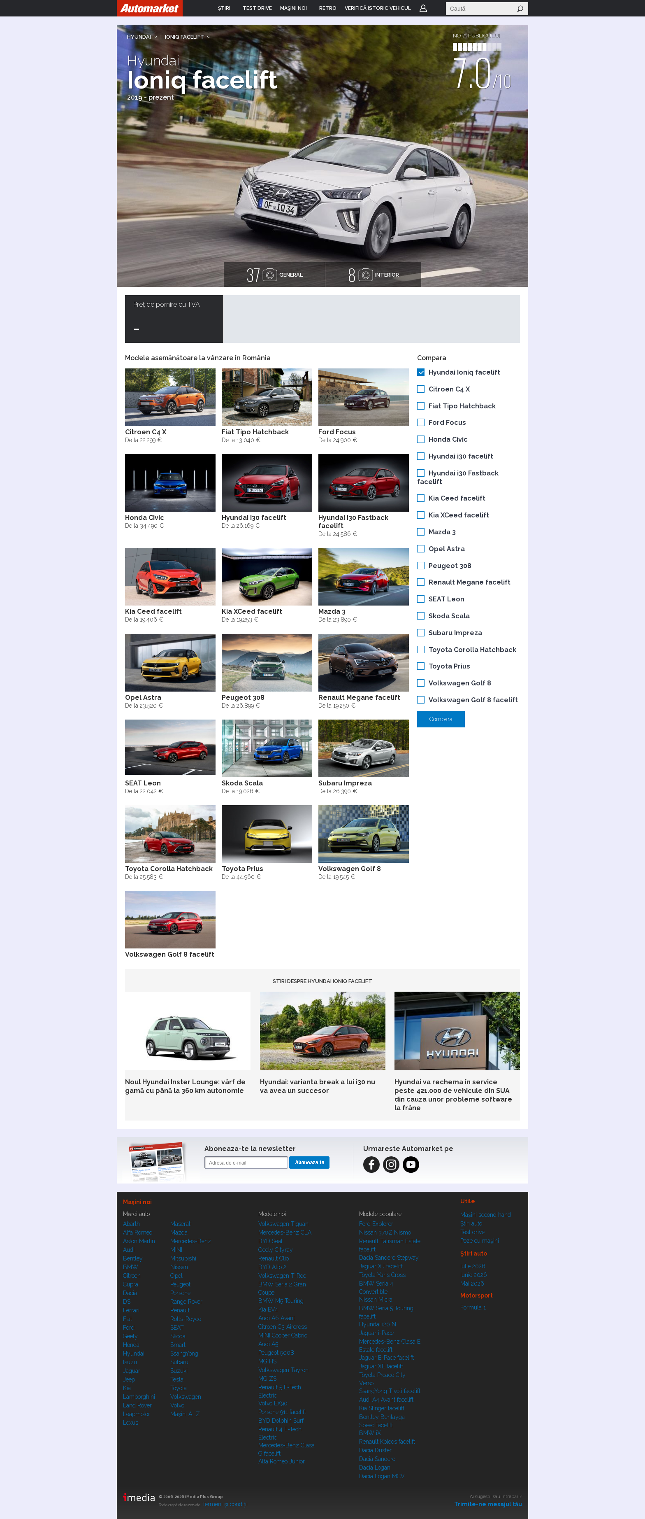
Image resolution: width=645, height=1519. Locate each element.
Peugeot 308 (450, 566)
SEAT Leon (446, 599)
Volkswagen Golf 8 (460, 683)
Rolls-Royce (185, 1319)
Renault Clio (273, 1258)
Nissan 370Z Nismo (385, 1232)
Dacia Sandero (377, 1459)
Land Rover (137, 1405)
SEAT (177, 1327)
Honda (131, 1345)
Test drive (472, 1232)
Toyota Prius (449, 666)
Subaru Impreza (455, 633)
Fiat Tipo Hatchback (462, 406)
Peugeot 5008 (276, 1352)
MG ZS (267, 1378)
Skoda (178, 1336)
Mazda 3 (442, 532)
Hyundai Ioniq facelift (464, 372)
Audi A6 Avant (276, 1318)
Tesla (176, 1379)
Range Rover (186, 1301)
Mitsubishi (183, 1258)
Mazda (179, 1232)
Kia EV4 (268, 1309)
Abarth (131, 1224)
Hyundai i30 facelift (461, 456)
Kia (127, 1388)
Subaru (179, 1362)
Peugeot (180, 1284)
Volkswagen (185, 1396)
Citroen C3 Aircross (282, 1326)
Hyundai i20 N (377, 1324)
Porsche (180, 1293)
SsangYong (184, 1353)
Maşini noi (137, 1202)
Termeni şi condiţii (225, 1504)
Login (423, 8)
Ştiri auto (471, 1223)
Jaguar (131, 1371)
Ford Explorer (376, 1224)
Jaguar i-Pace (376, 1333)
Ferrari (131, 1310)
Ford (129, 1327)
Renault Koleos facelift (387, 1441)
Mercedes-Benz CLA (284, 1232)
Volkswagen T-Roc (282, 1275)
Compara (440, 719)
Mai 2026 (472, 1283)
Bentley (133, 1258)
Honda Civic (448, 439)
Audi (129, 1249)
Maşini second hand (485, 1214)
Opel (176, 1275)
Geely (130, 1336)
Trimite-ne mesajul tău (488, 1504)
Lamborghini (139, 1396)
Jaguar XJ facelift (381, 1266)
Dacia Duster (375, 1450)
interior (373, 274)
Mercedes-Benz (190, 1241)
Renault (180, 1310)
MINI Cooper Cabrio (282, 1335)
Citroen (132, 1275)
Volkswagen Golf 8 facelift (473, 700)
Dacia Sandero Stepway (389, 1257)
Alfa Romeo (137, 1232)
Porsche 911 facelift (282, 1412)
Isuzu (130, 1362)
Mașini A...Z (185, 1414)
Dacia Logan (374, 1467)
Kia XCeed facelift (459, 515)
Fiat (127, 1319)
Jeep (129, 1379)
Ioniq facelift (184, 37)
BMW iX (370, 1433)
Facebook (371, 1164)
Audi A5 (268, 1344)
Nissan (179, 1267)
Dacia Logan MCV (382, 1476)
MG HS (267, 1361)
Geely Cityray (275, 1249)
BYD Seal (270, 1241)
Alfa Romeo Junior (281, 1461)
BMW (130, 1267)
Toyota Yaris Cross (382, 1275)
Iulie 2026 (472, 1266)
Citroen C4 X (449, 389)
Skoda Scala (449, 616)
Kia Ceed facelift (457, 498)
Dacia (130, 1293)
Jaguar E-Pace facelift (386, 1357)
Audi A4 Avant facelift (386, 1399)
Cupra (130, 1284)
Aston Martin (139, 1241)
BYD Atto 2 (272, 1267)
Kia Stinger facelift (381, 1408)
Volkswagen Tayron (283, 1370)
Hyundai (139, 37)
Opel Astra (447, 549)
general (274, 274)
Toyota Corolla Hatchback (472, 650)
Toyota (178, 1388)
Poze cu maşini (479, 1240)
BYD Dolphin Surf (281, 1420)
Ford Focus (447, 422)
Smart (178, 1345)
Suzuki (179, 1371)
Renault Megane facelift (469, 582)
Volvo (177, 1405)
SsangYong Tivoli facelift (389, 1391)
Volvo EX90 (273, 1403)
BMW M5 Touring (281, 1301)
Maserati (181, 1224)
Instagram (391, 1164)
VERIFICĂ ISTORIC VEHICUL (378, 8)
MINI (176, 1249)
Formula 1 (473, 1307)
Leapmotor (136, 1414)
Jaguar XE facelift (381, 1366)
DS (126, 1301)
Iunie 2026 (473, 1275)
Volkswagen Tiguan (283, 1224)
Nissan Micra (375, 1299)
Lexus (130, 1422)
